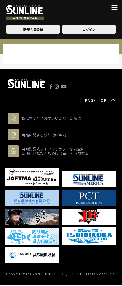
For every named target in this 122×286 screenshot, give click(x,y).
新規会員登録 (33, 29)
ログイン (88, 29)
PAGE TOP (96, 100)
